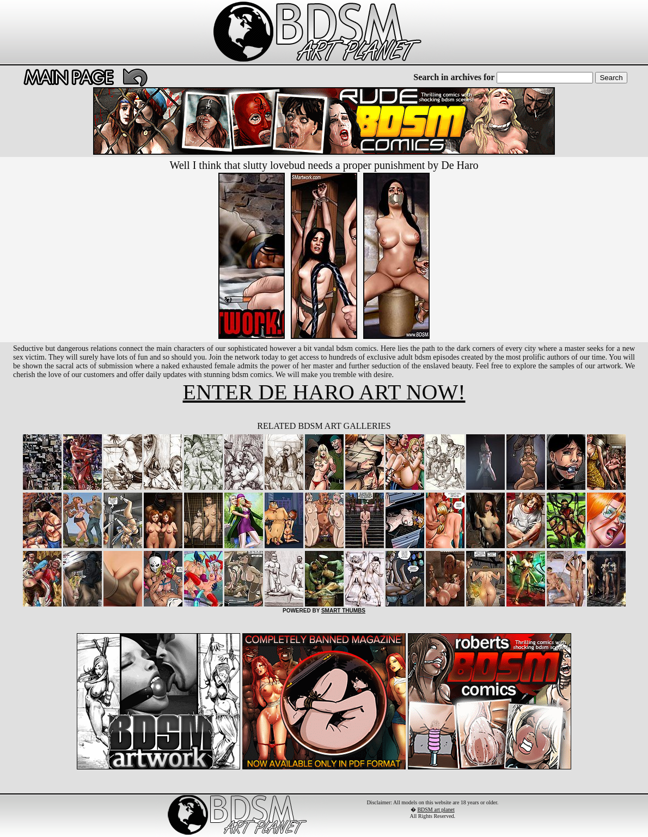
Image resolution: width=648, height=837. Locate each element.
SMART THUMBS (343, 611)
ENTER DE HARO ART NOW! (323, 392)
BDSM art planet (435, 809)
